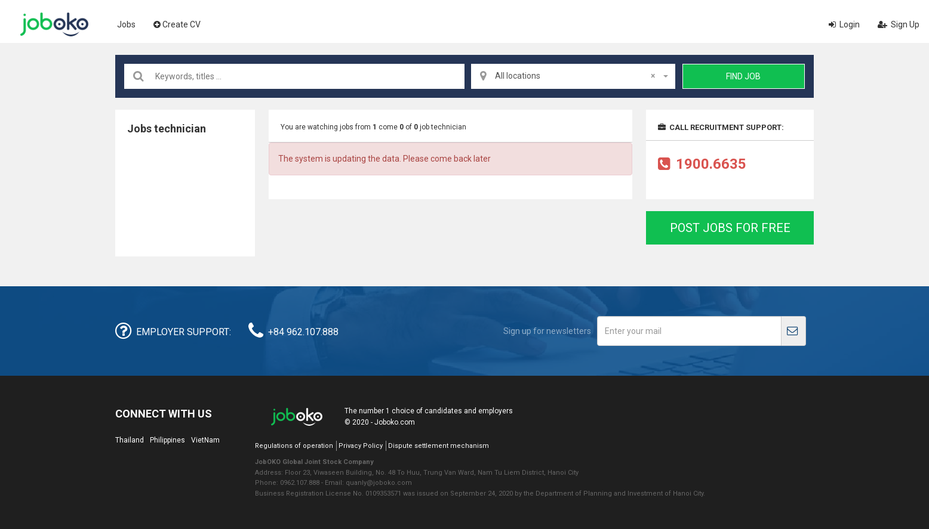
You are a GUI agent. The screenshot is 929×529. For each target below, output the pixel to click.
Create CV (177, 24)
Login (844, 24)
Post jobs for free (730, 228)
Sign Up (898, 24)
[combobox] (573, 76)
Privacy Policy (361, 446)
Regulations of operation (294, 446)
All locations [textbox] (575, 76)
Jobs (126, 24)
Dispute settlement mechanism (438, 446)
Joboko (54, 24)
